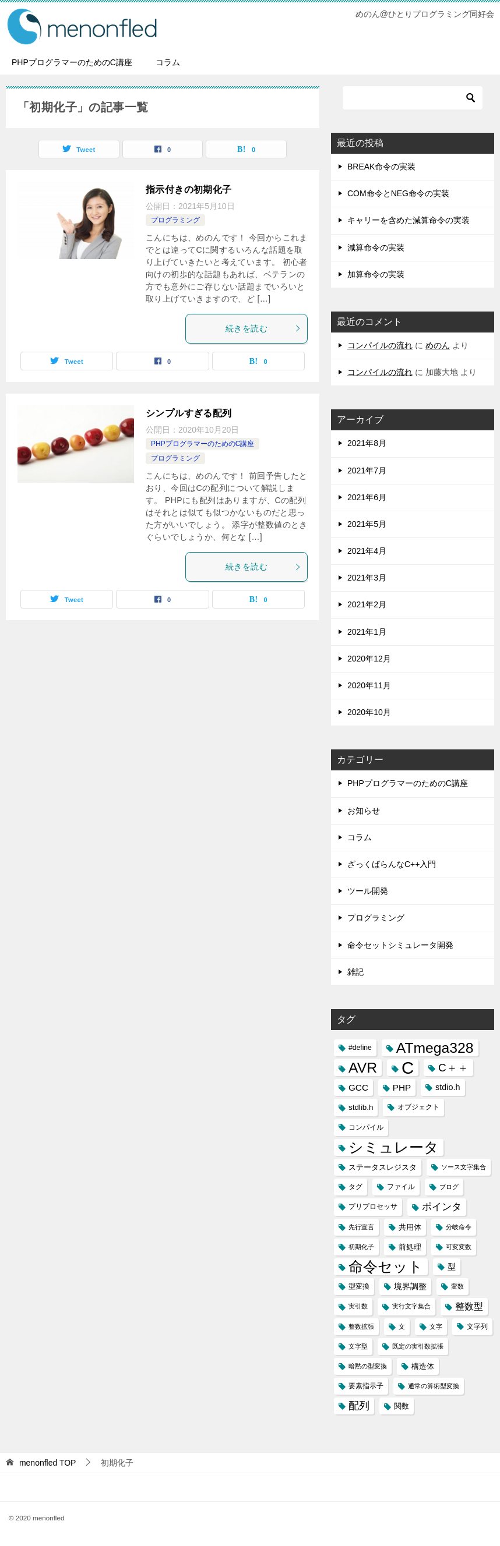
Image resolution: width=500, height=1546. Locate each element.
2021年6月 (366, 497)
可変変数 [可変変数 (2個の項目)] (458, 1246)
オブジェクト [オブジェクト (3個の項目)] (418, 1107)
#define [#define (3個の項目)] (360, 1047)
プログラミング (175, 220)
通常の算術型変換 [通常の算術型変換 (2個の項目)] (433, 1385)
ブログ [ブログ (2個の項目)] (449, 1186)
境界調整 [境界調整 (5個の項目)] (410, 1286)
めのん (437, 345)
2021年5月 (366, 524)
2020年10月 (369, 712)
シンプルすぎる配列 (189, 413)
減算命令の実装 (375, 247)
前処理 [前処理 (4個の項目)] (410, 1247)
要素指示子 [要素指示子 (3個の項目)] (365, 1386)
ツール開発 (367, 891)
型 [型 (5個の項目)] (452, 1266)
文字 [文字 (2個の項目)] (435, 1326)
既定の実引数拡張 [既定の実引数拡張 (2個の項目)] (417, 1346)
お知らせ (363, 810)
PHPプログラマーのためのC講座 (72, 62)
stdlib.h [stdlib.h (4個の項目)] (360, 1107)
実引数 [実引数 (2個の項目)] (358, 1306)
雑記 (355, 972)
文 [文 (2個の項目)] (402, 1326)
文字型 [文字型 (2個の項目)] (358, 1346)
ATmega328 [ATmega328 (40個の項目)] (435, 1048)
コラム (168, 62)
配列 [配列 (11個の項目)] (358, 1405)
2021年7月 (366, 470)
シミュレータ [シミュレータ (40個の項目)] (393, 1147)
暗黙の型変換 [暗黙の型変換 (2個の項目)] (367, 1366)
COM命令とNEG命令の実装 (398, 193)
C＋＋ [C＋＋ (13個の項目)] (453, 1068)
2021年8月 (366, 443)
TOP (47, 1462)
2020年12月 (369, 658)
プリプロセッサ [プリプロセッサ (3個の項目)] (372, 1206)
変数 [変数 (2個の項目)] (457, 1286)
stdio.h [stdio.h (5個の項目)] (447, 1087)
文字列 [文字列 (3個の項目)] (477, 1326)
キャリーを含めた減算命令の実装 (408, 220)
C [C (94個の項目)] (408, 1067)
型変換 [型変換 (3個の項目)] (358, 1286)
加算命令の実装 (375, 274)
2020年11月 (369, 685)
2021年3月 (366, 577)
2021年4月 (366, 551)
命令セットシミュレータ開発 (400, 945)
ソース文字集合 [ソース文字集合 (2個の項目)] (463, 1166)
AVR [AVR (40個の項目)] (362, 1068)
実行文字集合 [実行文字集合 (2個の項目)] (411, 1306)
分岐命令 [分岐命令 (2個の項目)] (458, 1226)
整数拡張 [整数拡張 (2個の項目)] (361, 1326)
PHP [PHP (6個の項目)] (402, 1087)
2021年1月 (366, 631)
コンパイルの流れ (380, 345)
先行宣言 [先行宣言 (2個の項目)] (361, 1226)
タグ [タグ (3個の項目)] (355, 1187)
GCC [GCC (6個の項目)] (358, 1087)
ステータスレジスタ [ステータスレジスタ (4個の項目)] (382, 1167)
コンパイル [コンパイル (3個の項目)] (365, 1127)
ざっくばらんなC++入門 (391, 864)
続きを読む (263, 328)
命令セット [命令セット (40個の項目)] (385, 1267)
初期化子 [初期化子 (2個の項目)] (361, 1246)
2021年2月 (366, 604)
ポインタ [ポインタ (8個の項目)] (442, 1206)
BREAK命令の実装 (381, 166)
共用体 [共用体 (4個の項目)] (410, 1227)
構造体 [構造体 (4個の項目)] (422, 1366)
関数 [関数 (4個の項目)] (401, 1406)
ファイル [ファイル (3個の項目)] (401, 1187)
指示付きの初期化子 (189, 189)
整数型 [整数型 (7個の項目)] (469, 1306)
